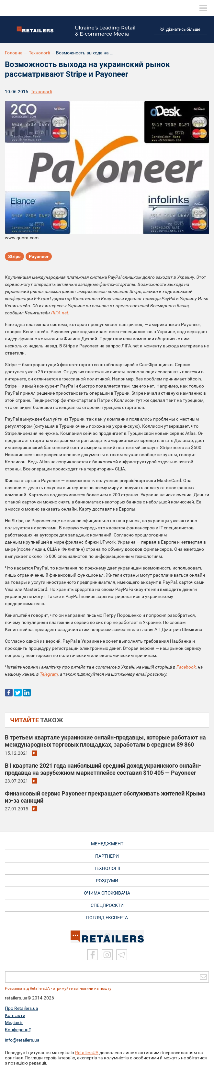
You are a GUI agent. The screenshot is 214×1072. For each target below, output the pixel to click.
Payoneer (39, 256)
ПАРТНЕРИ (107, 856)
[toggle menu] (203, 8)
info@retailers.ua (22, 1040)
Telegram (49, 674)
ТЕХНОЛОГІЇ (107, 868)
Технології (39, 52)
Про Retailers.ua (21, 1008)
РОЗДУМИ (107, 880)
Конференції (17, 1029)
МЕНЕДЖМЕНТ (107, 843)
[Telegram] (121, 954)
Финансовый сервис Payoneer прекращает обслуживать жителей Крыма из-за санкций (105, 797)
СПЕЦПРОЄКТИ (107, 905)
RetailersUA (86, 1052)
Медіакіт (14, 1022)
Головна (14, 52)
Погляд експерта (107, 917)
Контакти (15, 1015)
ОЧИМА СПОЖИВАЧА (107, 893)
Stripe (14, 256)
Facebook (186, 667)
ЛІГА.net (59, 312)
